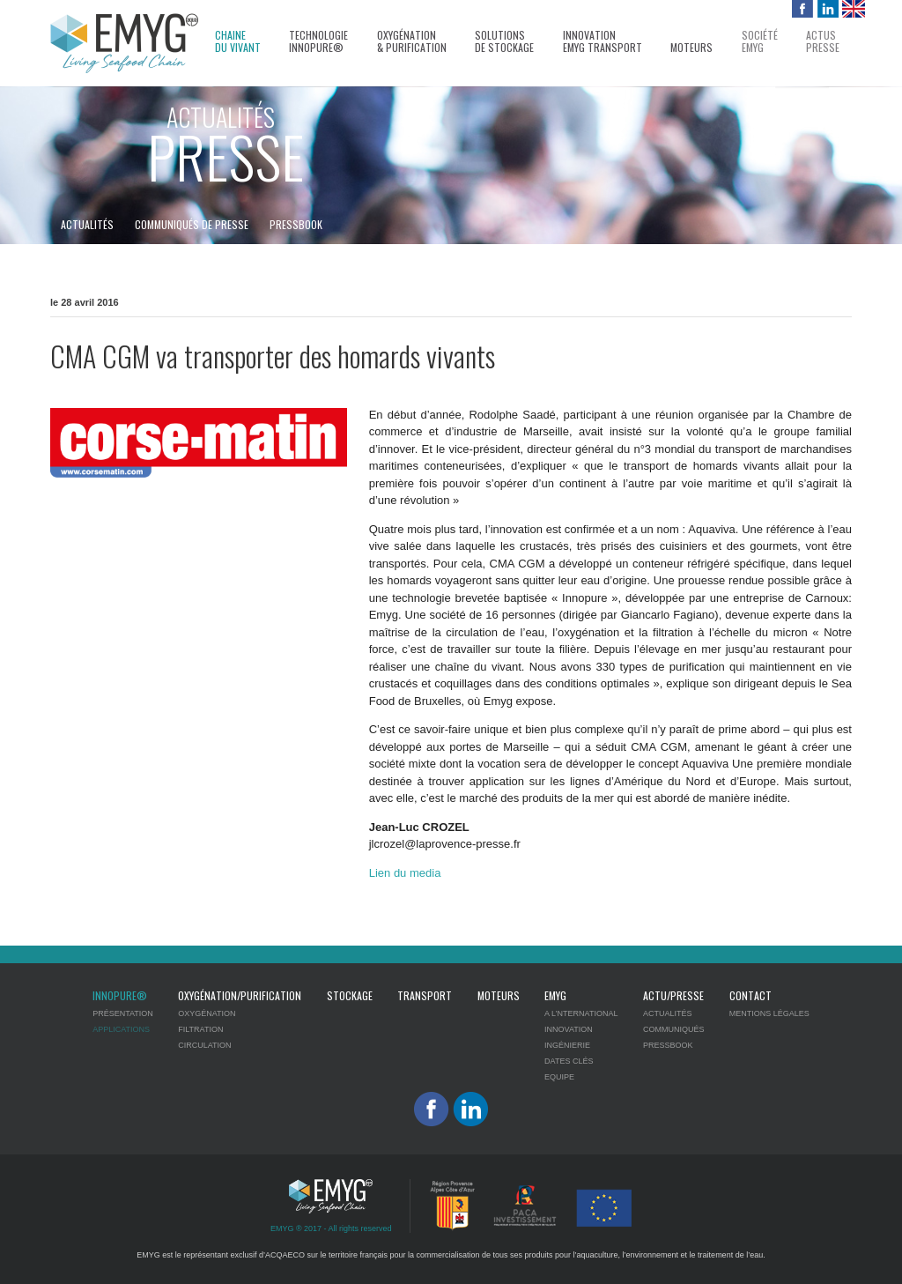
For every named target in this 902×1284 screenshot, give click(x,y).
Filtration (200, 1029)
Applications (121, 1029)
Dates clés (568, 1061)
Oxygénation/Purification (239, 995)
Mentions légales (769, 1013)
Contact (750, 995)
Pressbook (296, 224)
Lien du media (405, 873)
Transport (424, 995)
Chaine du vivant (238, 42)
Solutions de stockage (504, 42)
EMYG (555, 995)
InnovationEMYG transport (602, 42)
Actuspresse (822, 42)
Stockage (350, 995)
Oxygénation (206, 1013)
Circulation (204, 1045)
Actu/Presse (673, 995)
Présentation (122, 1013)
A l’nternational (580, 1013)
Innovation (568, 1029)
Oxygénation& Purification (412, 42)
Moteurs (691, 47)
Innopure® (119, 995)
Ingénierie (567, 1045)
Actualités (87, 224)
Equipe (559, 1076)
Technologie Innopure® (318, 42)
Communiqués (674, 1029)
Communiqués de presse (191, 224)
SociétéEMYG (760, 42)
